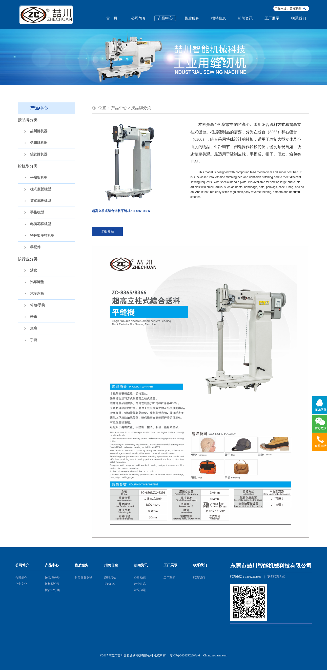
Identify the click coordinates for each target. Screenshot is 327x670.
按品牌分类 (52, 577)
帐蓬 (33, 317)
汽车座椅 (37, 293)
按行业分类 (52, 590)
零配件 (35, 247)
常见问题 (140, 590)
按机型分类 (52, 584)
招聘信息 (218, 18)
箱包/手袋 (37, 305)
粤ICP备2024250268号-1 (184, 655)
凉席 (33, 328)
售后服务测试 (83, 577)
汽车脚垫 (37, 282)
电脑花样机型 (40, 224)
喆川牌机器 (38, 131)
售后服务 (191, 18)
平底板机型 (38, 177)
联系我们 (298, 18)
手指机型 (37, 212)
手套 (33, 340)
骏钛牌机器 (38, 154)
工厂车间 (169, 577)
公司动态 (140, 577)
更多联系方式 (276, 576)
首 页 (111, 18)
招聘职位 (110, 584)
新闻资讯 (245, 18)
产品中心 (165, 18)
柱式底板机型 (40, 189)
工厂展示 (272, 18)
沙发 (33, 270)
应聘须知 (110, 577)
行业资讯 (140, 584)
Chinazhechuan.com (215, 655)
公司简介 (138, 18)
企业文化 (21, 584)
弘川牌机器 (38, 143)
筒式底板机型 (40, 201)
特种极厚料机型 (42, 235)
